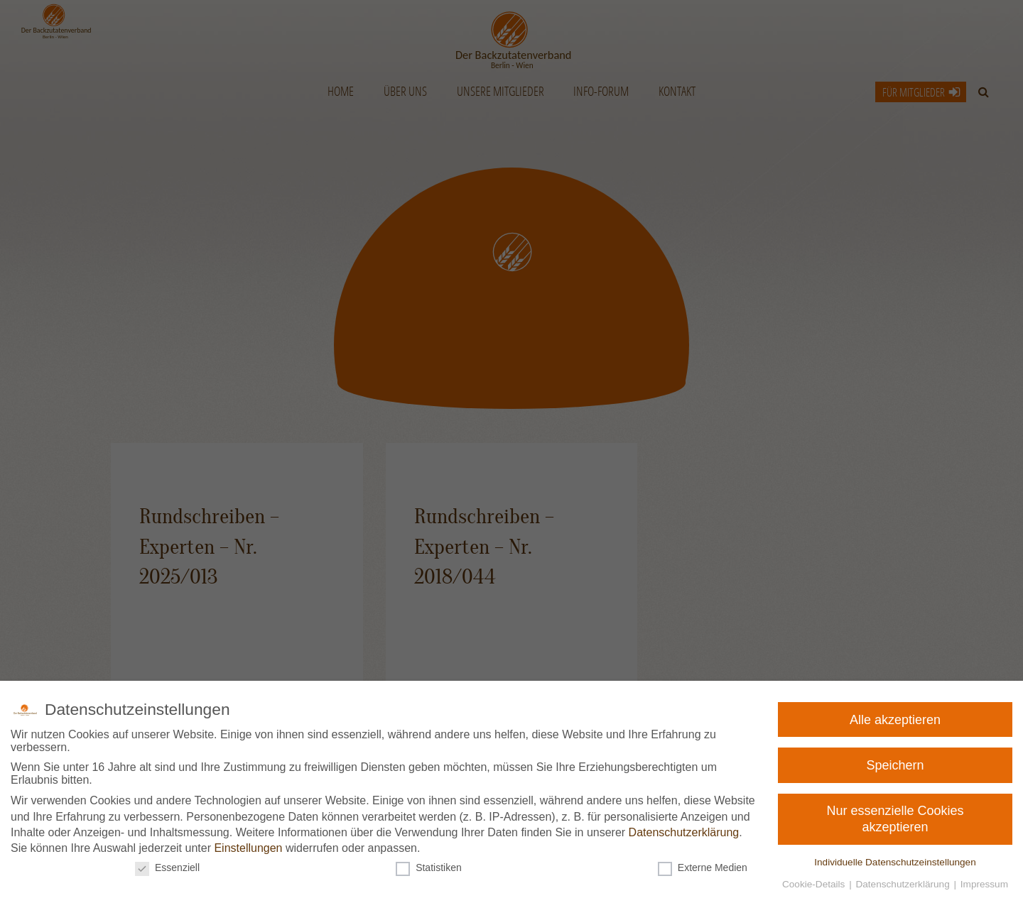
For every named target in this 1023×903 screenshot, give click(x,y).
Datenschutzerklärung (682, 832)
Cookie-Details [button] (807, 882)
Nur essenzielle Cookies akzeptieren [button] (893, 818)
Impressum (972, 882)
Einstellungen (252, 847)
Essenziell (174, 865)
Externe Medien (698, 865)
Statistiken (430, 865)
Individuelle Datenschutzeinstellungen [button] (888, 860)
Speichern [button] (898, 764)
